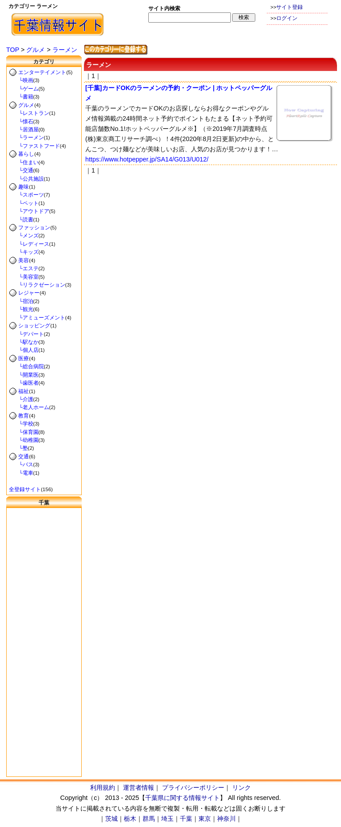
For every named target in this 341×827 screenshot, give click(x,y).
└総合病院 (26, 366)
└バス (21, 464)
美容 (23, 260)
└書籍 (21, 96)
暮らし (26, 154)
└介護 (21, 399)
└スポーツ (26, 194)
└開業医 (24, 375)
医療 (23, 358)
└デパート (26, 334)
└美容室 (24, 277)
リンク (241, 787)
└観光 (21, 309)
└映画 (21, 80)
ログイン (286, 18)
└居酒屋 (24, 129)
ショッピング (34, 325)
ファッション (34, 227)
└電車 (21, 473)
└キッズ (24, 252)
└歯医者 (24, 383)
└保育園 (24, 432)
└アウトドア (29, 211)
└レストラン (29, 113)
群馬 (149, 818)
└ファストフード (34, 146)
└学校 (21, 423)
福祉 (23, 391)
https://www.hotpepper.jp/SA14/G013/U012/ (147, 159)
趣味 (23, 186)
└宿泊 (21, 301)
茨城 (111, 818)
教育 (23, 415)
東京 (204, 818)
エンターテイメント (42, 72)
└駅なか (24, 342)
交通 (23, 456)
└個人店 (24, 350)
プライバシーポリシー (193, 787)
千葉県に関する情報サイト (182, 797)
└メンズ (24, 235)
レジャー (29, 292)
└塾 (18, 448)
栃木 (130, 818)
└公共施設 (26, 178)
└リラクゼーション (37, 284)
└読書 (21, 219)
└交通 (21, 170)
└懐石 (21, 121)
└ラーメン (26, 137)
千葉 (186, 818)
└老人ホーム (29, 407)
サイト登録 (289, 7)
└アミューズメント (37, 317)
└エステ (24, 268)
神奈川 (226, 818)
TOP (12, 49)
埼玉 (167, 818)
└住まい (24, 162)
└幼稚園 (24, 440)
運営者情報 (138, 787)
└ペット (24, 203)
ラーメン (64, 49)
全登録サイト (25, 489)
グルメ (35, 49)
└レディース (29, 244)
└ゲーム (24, 88)
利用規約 (102, 787)
